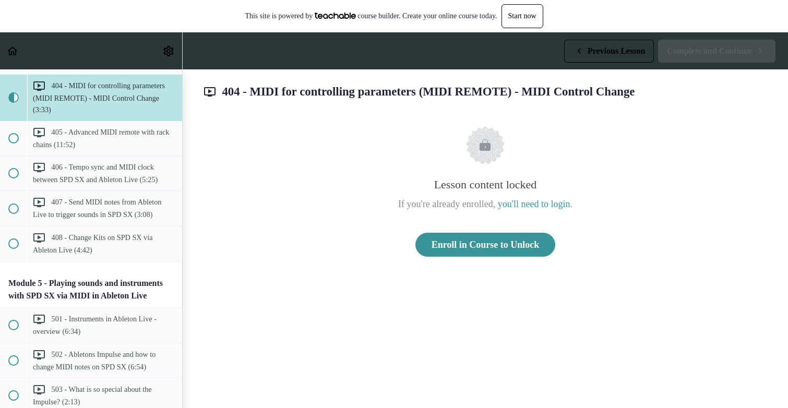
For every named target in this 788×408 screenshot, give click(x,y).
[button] (13, 50)
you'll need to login (534, 204)
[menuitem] (169, 50)
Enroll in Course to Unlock (486, 244)
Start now (522, 16)
